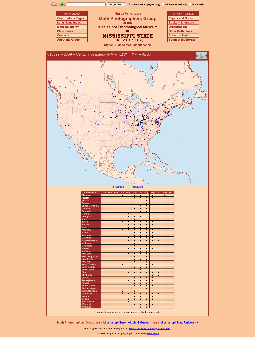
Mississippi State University (179, 322)
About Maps (118, 186)
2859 (68, 54)
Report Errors (136, 186)
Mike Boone (153, 333)
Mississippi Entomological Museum (127, 322)
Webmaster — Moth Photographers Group (150, 328)
